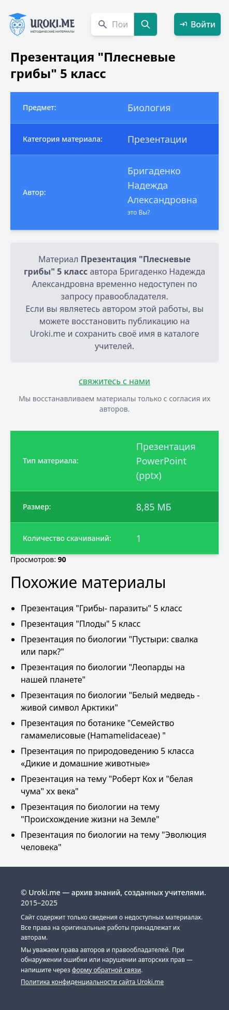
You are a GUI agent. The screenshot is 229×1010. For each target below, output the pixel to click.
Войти (197, 24)
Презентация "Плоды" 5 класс (80, 623)
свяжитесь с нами (114, 381)
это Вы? (138, 212)
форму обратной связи (106, 970)
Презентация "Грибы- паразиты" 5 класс (101, 608)
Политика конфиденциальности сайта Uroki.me (92, 981)
